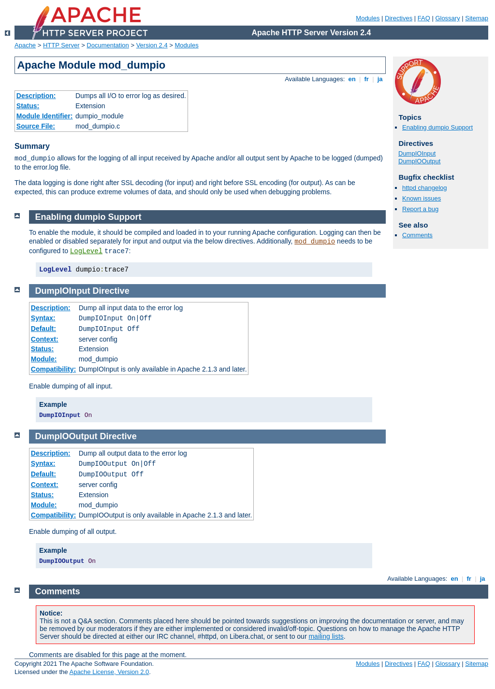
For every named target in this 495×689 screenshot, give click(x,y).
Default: (43, 328)
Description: (36, 96)
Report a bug (420, 209)
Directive (111, 291)
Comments (417, 235)
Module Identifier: (44, 116)
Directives (398, 18)
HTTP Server (61, 45)
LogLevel (86, 251)
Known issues (421, 198)
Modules (367, 18)
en (352, 79)
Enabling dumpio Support (437, 127)
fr (367, 79)
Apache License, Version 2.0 (109, 671)
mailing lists (325, 636)
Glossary (447, 18)
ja (380, 79)
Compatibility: (53, 369)
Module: (44, 359)
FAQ (424, 18)
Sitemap (476, 18)
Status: (27, 106)
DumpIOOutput (419, 161)
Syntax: (43, 318)
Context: (44, 339)
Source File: (35, 126)
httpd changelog (424, 187)
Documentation (108, 45)
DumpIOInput (417, 153)
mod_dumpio (314, 241)
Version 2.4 (152, 45)
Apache (25, 45)
